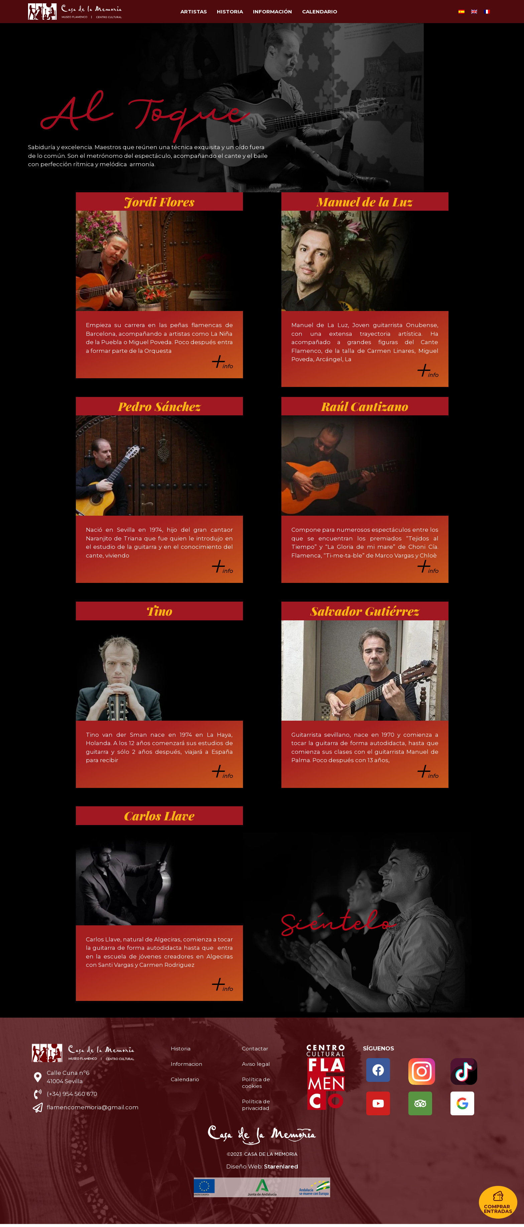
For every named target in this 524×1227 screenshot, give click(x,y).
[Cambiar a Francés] (487, 11)
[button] (498, 1202)
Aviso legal (257, 1064)
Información (272, 11)
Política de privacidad (257, 1105)
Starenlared (281, 1169)
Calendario (319, 11)
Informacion (189, 1064)
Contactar (256, 1048)
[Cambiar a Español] (461, 11)
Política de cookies (257, 1083)
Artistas (193, 11)
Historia (230, 11)
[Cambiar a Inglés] (474, 11)
